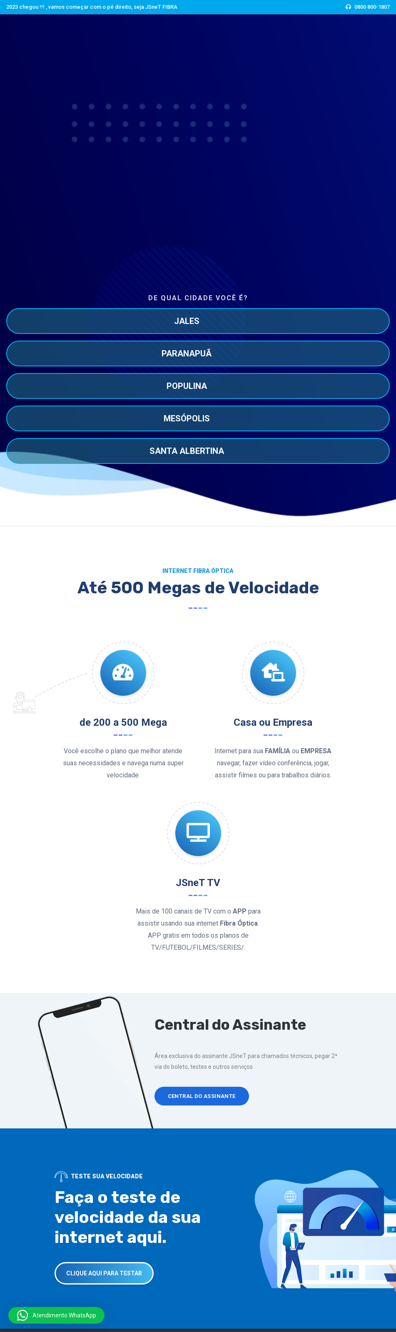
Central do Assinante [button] (202, 1096)
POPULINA (187, 386)
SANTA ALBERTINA (186, 451)
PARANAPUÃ (187, 354)
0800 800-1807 (372, 7)
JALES (186, 321)
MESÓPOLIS (187, 418)
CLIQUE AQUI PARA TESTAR (104, 1273)
